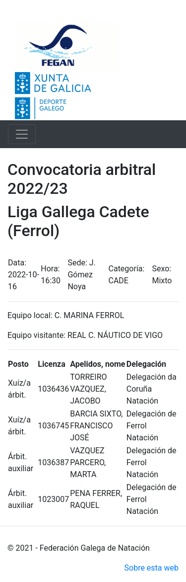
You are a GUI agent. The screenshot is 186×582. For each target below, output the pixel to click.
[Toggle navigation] (22, 134)
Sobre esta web (151, 568)
